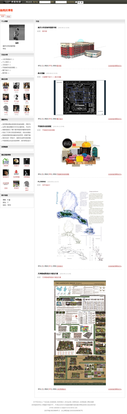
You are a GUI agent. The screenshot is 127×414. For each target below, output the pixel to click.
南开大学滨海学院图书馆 (47, 28)
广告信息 (46, 402)
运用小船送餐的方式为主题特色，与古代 (16, 127)
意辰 (6, 188)
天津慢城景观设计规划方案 (48, 274)
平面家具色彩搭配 (8, 67)
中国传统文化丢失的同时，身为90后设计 (16, 141)
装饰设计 (6, 177)
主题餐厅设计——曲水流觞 (51, 77)
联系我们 (60, 402)
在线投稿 (53, 402)
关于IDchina (37, 402)
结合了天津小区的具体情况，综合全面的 (16, 132)
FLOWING (42, 182)
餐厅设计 (5, 70)
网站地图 (91, 402)
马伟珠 (26, 90)
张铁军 (6, 166)
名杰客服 (16, 177)
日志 (8, 17)
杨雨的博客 (6, 10)
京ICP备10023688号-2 (52, 411)
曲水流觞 (41, 73)
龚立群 (26, 112)
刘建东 (16, 166)
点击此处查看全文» (115, 66)
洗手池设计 (46, 185)
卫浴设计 (5, 65)
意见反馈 (68, 402)
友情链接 (83, 402)
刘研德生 (27, 177)
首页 (2, 16)
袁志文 (26, 166)
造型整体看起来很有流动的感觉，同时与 (16, 124)
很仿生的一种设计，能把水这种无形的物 (16, 138)
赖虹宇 (6, 90)
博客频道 (12, 2)
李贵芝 (16, 188)
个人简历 (5, 62)
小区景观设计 (7, 59)
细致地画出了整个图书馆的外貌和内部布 (16, 130)
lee (27, 101)
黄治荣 (16, 90)
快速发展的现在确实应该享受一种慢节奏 (16, 135)
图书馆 (4, 73)
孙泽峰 (6, 101)
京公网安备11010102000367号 (72, 411)
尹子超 (16, 101)
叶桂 (6, 112)
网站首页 (29, 2)
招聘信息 (76, 402)
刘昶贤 (16, 112)
